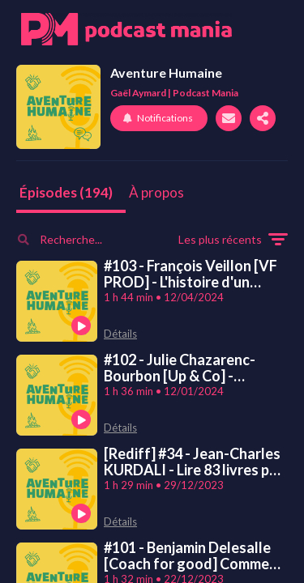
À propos (156, 192)
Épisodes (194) (66, 192)
